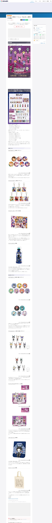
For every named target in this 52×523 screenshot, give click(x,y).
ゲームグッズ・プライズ (9, 15)
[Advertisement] (19, 33)
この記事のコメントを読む (19, 26)
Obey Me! (35, 25)
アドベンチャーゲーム (38, 29)
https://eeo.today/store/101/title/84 (13, 498)
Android (38, 28)
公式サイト (39, 32)
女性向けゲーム (37, 30)
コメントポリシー (25, 519)
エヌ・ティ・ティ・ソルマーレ (39, 27)
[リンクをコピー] (30, 19)
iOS (36, 28)
